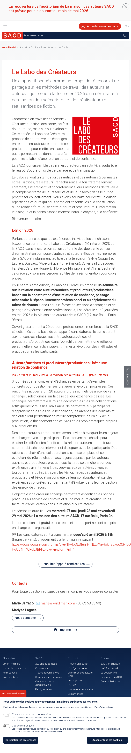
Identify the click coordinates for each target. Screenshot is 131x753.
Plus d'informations (103, 707)
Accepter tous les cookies (107, 740)
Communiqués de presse (48, 677)
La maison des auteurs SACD (80, 674)
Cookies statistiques (23, 725)
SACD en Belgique (110, 663)
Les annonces (75, 693)
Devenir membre (11, 663)
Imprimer (65, 629)
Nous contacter (25, 617)
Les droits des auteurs (14, 668)
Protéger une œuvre (78, 668)
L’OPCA (72, 685)
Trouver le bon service (47, 672)
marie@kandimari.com (58, 603)
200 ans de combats (46, 663)
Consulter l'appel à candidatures (63, 564)
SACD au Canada (110, 668)
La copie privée (109, 672)
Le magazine (75, 680)
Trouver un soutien (78, 663)
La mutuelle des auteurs (80, 689)
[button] (5, 26)
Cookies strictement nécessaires (31, 714)
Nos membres (10, 677)
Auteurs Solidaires (110, 681)
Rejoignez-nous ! (44, 689)
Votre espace (10, 672)
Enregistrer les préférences (20, 740)
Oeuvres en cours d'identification (44, 683)
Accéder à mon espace (100, 26)
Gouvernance (42, 668)
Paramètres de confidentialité (13, 694)
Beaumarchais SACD (112, 677)
